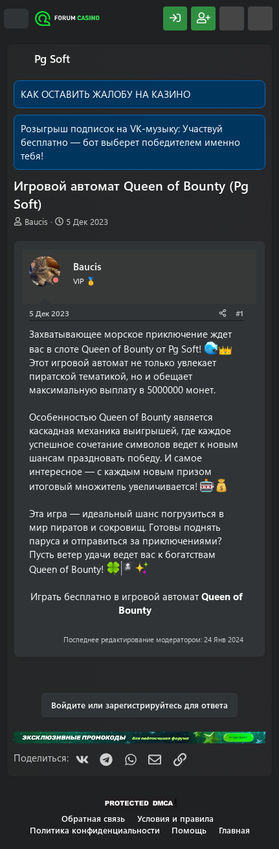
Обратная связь (93, 818)
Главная (234, 829)
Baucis (36, 221)
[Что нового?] (231, 18)
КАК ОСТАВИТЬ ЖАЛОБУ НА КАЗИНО (105, 93)
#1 (239, 313)
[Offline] (55, 280)
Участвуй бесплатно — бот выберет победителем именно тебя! (130, 142)
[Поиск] (260, 18)
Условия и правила (175, 818)
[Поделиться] (222, 313)
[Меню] (16, 18)
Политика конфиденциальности (95, 829)
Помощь (189, 829)
